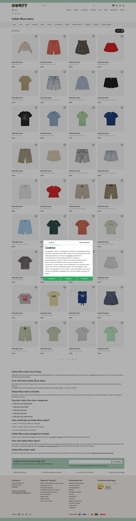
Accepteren (51, 278)
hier (54, 269)
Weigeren (69, 278)
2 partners (70, 256)
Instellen (85, 278)
